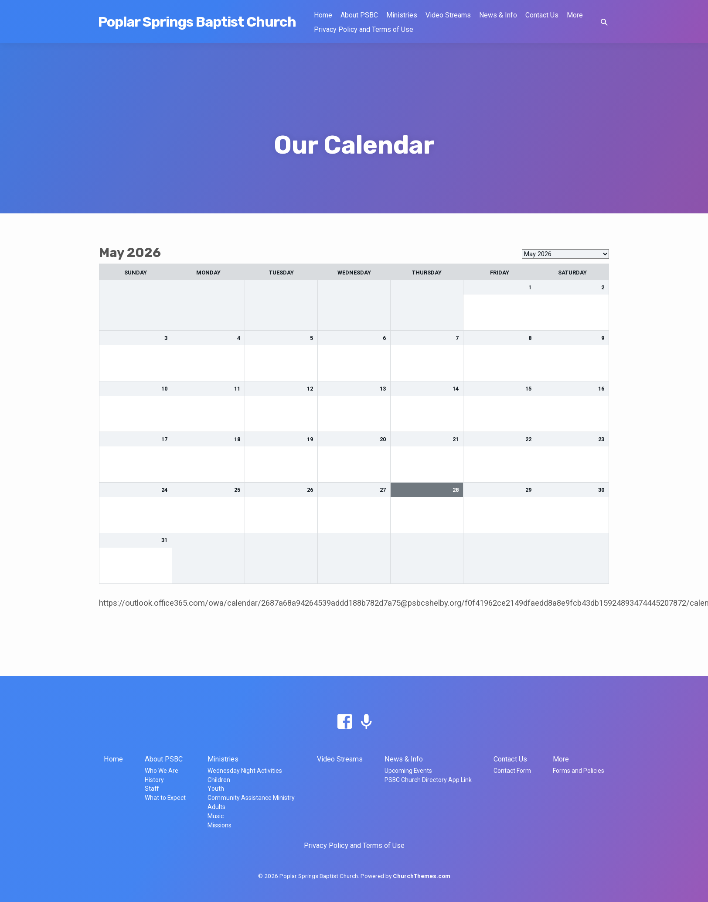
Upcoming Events (408, 770)
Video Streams (448, 15)
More (575, 15)
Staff (152, 788)
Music (216, 816)
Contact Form (512, 770)
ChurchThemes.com (421, 875)
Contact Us (541, 15)
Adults (216, 806)
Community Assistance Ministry (251, 797)
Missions (219, 825)
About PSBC (359, 15)
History (154, 779)
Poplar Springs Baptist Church (197, 22)
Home (323, 15)
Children (219, 779)
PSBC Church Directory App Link (428, 779)
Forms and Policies (578, 770)
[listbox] (565, 254)
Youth (216, 788)
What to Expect (165, 797)
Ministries (401, 15)
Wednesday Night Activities (245, 770)
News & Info (498, 15)
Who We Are (161, 770)
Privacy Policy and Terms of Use (363, 29)
